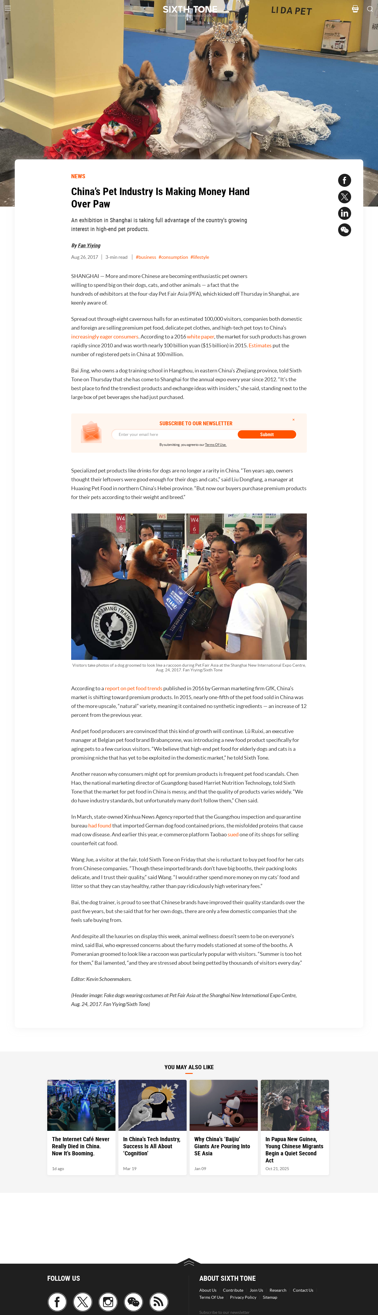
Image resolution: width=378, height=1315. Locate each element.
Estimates (260, 345)
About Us (207, 1290)
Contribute (233, 1290)
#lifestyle (199, 257)
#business (146, 257)
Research (278, 1290)
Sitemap (270, 1297)
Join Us (256, 1290)
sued (233, 834)
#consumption (173, 257)
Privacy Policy (243, 1297)
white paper (200, 336)
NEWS (78, 176)
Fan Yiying (89, 245)
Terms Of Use (211, 1297)
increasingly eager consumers (105, 336)
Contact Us (303, 1290)
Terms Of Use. (216, 444)
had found (99, 825)
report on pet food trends (133, 688)
